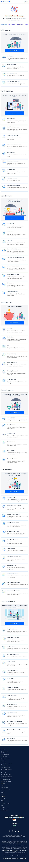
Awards (2, 792)
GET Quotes (14, 218)
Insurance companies (5, 789)
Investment (5, 756)
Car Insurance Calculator (6, 779)
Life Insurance (4, 24)
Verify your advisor (5, 809)
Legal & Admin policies (5, 803)
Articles (2, 785)
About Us (3, 798)
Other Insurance (6, 759)
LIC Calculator (4, 772)
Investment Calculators (7, 764)
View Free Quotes (14, 50)
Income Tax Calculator (5, 767)
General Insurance (6, 751)
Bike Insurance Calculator (6, 781)
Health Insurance (11, 24)
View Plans (14, 113)
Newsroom (3, 790)
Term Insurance (6, 754)
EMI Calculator (4, 771)
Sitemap (2, 800)
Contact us (3, 807)
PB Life (2, 794)
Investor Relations (4, 810)
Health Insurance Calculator (6, 776)
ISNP (2, 805)
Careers (2, 802)
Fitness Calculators (6, 765)
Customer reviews (4, 787)
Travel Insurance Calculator (6, 777)
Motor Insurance (20, 24)
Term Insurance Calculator (6, 769)
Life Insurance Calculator (6, 774)
